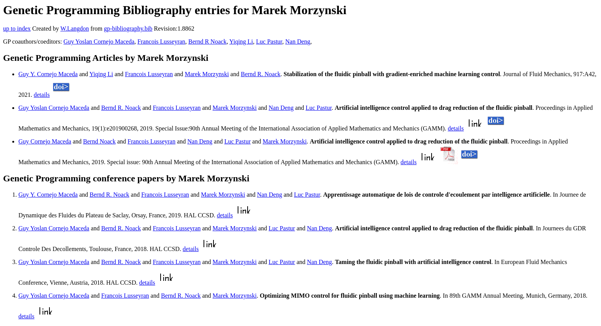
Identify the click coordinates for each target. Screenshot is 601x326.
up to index (17, 28)
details (42, 94)
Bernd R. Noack (261, 74)
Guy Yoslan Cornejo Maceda (99, 41)
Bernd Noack (99, 141)
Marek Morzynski (207, 74)
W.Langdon (74, 28)
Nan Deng (297, 41)
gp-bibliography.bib (128, 28)
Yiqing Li (241, 41)
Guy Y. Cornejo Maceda (48, 74)
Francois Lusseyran (161, 41)
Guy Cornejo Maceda (44, 141)
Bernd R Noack (207, 41)
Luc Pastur (269, 41)
